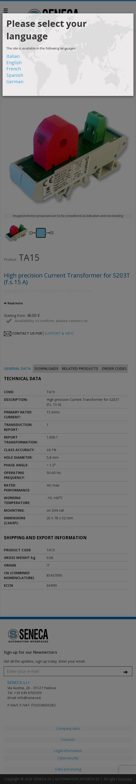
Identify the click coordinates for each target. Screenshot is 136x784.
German (14, 81)
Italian (13, 56)
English (14, 62)
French (13, 69)
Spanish (14, 75)
